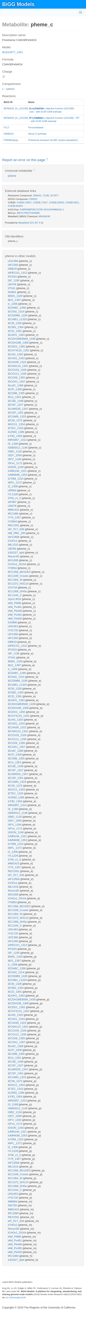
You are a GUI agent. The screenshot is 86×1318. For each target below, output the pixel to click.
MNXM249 (44, 216)
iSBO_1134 (15, 451)
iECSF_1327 (16, 404)
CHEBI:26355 (56, 202)
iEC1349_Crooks (18, 575)
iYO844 (13, 521)
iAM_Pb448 (15, 610)
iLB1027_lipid (16, 552)
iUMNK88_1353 (18, 474)
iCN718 (13, 587)
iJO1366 (13, 260)
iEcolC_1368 (16, 385)
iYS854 (12, 568)
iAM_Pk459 (15, 618)
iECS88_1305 (16, 393)
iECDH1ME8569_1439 (22, 338)
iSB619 (12, 268)
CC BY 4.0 (36, 222)
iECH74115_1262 (19, 350)
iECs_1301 (15, 397)
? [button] (47, 159)
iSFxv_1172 (15, 463)
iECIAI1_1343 (16, 358)
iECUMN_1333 (17, 416)
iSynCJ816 (15, 599)
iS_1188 (13, 443)
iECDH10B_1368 (18, 342)
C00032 (33, 199)
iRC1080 (13, 513)
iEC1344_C (15, 595)
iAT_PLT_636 (16, 529)
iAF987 (12, 501)
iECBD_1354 (16, 327)
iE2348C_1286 (17, 307)
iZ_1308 (13, 486)
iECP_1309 (15, 389)
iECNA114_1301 (18, 365)
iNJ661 (12, 292)
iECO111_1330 (17, 373)
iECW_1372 (15, 420)
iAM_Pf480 (15, 603)
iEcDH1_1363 (16, 334)
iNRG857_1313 (17, 439)
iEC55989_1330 (18, 315)
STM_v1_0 (15, 498)
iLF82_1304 (15, 435)
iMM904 (13, 1201)
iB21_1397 (15, 299)
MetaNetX (24, 222)
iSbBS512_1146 (18, 447)
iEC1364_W (15, 579)
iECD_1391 (15, 331)
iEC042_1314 (16, 311)
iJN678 (12, 505)
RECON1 (14, 525)
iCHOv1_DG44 (17, 564)
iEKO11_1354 (17, 424)
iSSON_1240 (16, 467)
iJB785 (12, 548)
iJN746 (12, 284)
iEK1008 (13, 560)
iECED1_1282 (17, 346)
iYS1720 (13, 630)
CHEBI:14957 (24, 202)
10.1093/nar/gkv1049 (16, 1297)
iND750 (13, 1205)
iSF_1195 (14, 280)
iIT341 (12, 288)
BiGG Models (18, 4)
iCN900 (13, 622)
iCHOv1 (13, 540)
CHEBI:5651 (72, 202)
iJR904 (12, 490)
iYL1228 (13, 494)
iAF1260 (13, 264)
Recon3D (14, 556)
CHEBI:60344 (15, 206)
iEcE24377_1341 (12, 52)
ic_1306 (13, 303)
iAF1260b (14, 536)
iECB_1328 (15, 323)
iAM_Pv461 (15, 606)
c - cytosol (8, 88)
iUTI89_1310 (16, 478)
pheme (12, 175)
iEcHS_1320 (16, 354)
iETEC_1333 (16, 428)
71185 (45, 195)
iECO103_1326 (17, 369)
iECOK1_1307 (17, 381)
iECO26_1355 (17, 377)
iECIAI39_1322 (17, 362)
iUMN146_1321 (17, 470)
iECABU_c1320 (17, 319)
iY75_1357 (15, 517)
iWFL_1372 (15, 482)
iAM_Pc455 (15, 614)
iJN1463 (13, 626)
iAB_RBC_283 (17, 533)
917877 (55, 195)
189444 (37, 195)
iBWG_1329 (15, 295)
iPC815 (13, 276)
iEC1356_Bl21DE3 (19, 571)
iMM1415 (14, 509)
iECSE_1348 (16, 400)
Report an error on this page (24, 160)
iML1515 (13, 544)
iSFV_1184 (15, 459)
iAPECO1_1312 (18, 272)
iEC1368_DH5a (17, 591)
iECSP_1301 (16, 412)
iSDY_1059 (15, 455)
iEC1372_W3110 (18, 583)
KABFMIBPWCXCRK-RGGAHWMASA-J (42, 209)
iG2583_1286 (16, 431)
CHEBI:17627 (40, 202)
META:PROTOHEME (28, 213)
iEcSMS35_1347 (18, 408)
